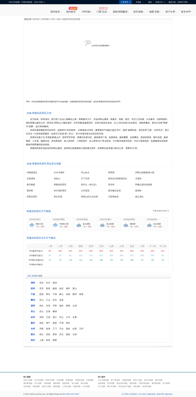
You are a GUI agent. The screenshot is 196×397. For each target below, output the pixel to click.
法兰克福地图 (103, 380)
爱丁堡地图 (115, 380)
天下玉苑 (85, 178)
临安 (61, 288)
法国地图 (47, 383)
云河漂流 (85, 190)
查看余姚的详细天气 (161, 211)
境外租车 (55, 11)
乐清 (48, 305)
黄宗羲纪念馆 (114, 190)
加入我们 (143, 394)
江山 (48, 300)
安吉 (41, 282)
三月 (70, 246)
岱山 (41, 311)
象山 (61, 294)
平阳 (55, 305)
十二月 (163, 246)
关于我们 (125, 394)
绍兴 (33, 340)
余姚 (58, 19)
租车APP (186, 11)
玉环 (81, 328)
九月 (132, 246)
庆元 (61, 334)
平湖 (61, 323)
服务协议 (169, 394)
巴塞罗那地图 (144, 383)
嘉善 (55, 323)
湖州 (33, 282)
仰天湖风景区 (60, 190)
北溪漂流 (31, 178)
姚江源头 (139, 196)
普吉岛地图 (148, 380)
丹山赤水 (85, 172)
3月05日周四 (59, 219)
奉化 (48, 294)
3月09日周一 (153, 219)
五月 (91, 246)
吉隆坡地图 (126, 380)
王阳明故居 (113, 196)
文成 (75, 305)
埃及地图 (27, 386)
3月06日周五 (82, 219)
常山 (41, 300)
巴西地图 (89, 380)
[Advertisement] (98, 359)
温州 (33, 305)
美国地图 (36, 386)
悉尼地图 (110, 383)
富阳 (48, 288)
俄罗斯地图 (27, 383)
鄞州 (75, 294)
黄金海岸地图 (122, 383)
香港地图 (133, 383)
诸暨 (55, 340)
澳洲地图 (56, 386)
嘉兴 (33, 323)
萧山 (75, 288)
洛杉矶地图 (146, 386)
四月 (81, 246)
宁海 (55, 294)
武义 (61, 317)
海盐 (41, 323)
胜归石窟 (58, 196)
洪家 (41, 328)
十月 (142, 246)
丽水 (33, 334)
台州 (33, 328)
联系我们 (134, 394)
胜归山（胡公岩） (89, 184)
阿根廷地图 (79, 380)
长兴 (48, 282)
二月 (60, 246)
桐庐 (68, 288)
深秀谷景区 (32, 196)
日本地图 (86, 386)
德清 (55, 282)
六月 (101, 246)
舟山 (33, 311)
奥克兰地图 (137, 380)
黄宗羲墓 (31, 184)
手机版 (137, 2)
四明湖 (111, 172)
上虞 (41, 340)
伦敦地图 (136, 386)
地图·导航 (154, 11)
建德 (55, 288)
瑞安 (61, 305)
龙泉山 (57, 178)
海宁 (48, 323)
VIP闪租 (86, 11)
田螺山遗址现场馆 (143, 184)
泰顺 (68, 305)
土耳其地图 (66, 386)
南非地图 (84, 383)
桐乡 (68, 323)
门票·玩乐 (101, 11)
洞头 (41, 305)
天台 (61, 328)
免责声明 (160, 394)
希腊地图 (69, 380)
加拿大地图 (27, 380)
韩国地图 (77, 386)
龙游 (61, 300)
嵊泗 (55, 311)
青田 (55, 334)
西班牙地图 (50, 380)
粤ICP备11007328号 (71, 394)
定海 (48, 311)
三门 (55, 328)
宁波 (33, 294)
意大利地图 (38, 380)
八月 (122, 246)
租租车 (12, 10)
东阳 (41, 317)
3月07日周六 (106, 219)
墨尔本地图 (111, 386)
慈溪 (41, 294)
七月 (111, 246)
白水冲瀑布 (59, 172)
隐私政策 (151, 394)
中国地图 (60, 380)
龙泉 (48, 334)
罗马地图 (166, 383)
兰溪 (48, 317)
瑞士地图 (75, 383)
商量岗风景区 (60, 184)
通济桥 (30, 190)
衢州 (33, 300)
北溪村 (138, 178)
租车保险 (138, 11)
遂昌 (68, 334)
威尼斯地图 (156, 383)
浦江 (55, 317)
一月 (50, 246)
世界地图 (45, 19)
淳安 (41, 288)
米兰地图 (101, 386)
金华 (33, 317)
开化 (55, 300)
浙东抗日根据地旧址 (117, 178)
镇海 (81, 294)
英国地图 (65, 383)
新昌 (48, 340)
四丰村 (111, 184)
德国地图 (56, 383)
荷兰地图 (38, 383)
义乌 (68, 317)
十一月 (152, 246)
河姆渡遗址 (32, 172)
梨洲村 (138, 190)
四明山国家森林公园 (144, 172)
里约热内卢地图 (124, 386)
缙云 (41, 334)
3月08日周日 (129, 219)
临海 (48, 328)
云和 (75, 334)
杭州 (33, 288)
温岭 (68, 328)
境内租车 (71, 11)
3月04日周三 (35, 219)
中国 (52, 19)
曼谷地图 (158, 380)
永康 (75, 317)
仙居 (75, 328)
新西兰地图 (46, 386)
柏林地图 (101, 383)
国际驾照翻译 (120, 11)
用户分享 (170, 11)
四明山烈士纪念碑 (89, 196)
